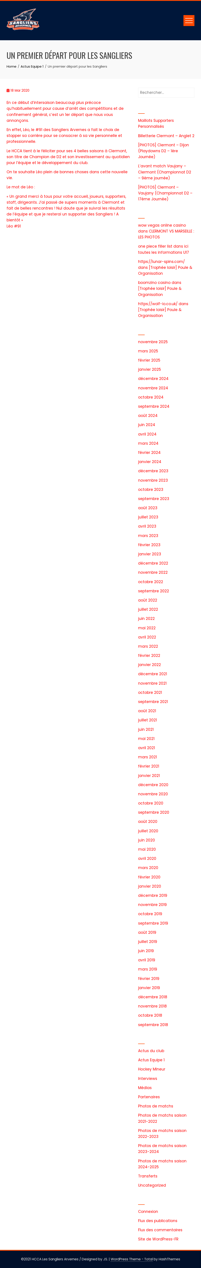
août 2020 (147, 821)
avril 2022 (147, 637)
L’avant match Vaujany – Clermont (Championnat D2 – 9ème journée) (164, 171)
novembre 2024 (153, 388)
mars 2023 (148, 535)
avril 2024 (147, 434)
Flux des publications (157, 1220)
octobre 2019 (150, 913)
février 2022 (149, 655)
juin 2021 (146, 729)
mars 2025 (148, 351)
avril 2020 (147, 858)
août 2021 (147, 711)
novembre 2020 (153, 794)
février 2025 (149, 360)
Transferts (147, 1176)
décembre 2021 (152, 674)
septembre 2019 (153, 923)
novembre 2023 (153, 480)
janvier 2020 (149, 886)
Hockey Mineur (151, 1069)
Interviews (147, 1078)
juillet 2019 (147, 941)
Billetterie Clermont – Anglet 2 (166, 135)
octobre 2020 (150, 803)
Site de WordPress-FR (158, 1239)
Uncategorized (152, 1185)
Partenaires (149, 1097)
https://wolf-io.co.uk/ (158, 303)
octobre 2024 (151, 397)
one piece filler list (155, 246)
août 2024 (148, 415)
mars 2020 (148, 867)
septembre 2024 (153, 406)
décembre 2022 (153, 563)
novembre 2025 (153, 342)
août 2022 (147, 600)
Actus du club (151, 1050)
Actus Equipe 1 (151, 1060)
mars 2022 (148, 646)
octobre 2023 (150, 489)
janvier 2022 (149, 664)
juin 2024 (146, 424)
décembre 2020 (153, 784)
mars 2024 (148, 443)
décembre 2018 (152, 997)
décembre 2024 (153, 378)
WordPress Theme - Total (132, 1259)
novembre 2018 (152, 1006)
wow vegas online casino (162, 225)
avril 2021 (146, 747)
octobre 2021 (150, 692)
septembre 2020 (153, 812)
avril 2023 (147, 526)
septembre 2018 (153, 1024)
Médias (145, 1087)
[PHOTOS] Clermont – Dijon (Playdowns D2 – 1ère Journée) (163, 150)
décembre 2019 (152, 895)
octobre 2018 (150, 1015)
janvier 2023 (149, 554)
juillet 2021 (147, 720)
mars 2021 (147, 757)
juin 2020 (146, 840)
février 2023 (149, 544)
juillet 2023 (148, 517)
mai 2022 (147, 628)
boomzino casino (154, 282)
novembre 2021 (152, 683)
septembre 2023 (153, 498)
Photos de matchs (155, 1106)
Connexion (148, 1211)
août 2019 (147, 932)
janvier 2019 (149, 987)
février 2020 (149, 877)
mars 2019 (147, 969)
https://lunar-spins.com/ (161, 261)
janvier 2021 (149, 775)
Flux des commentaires (160, 1230)
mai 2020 (147, 849)
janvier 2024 (149, 461)
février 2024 (149, 452)
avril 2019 (146, 960)
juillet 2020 (148, 831)
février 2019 (148, 978)
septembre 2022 (153, 591)
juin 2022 (146, 618)
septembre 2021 (153, 701)
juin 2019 (146, 950)
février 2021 (148, 766)
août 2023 (147, 508)
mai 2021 (146, 738)
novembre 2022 (153, 572)
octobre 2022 (150, 581)
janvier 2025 (149, 369)
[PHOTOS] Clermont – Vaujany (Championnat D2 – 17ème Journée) (165, 193)
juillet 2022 (148, 609)
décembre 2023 (153, 471)
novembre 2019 (152, 904)
